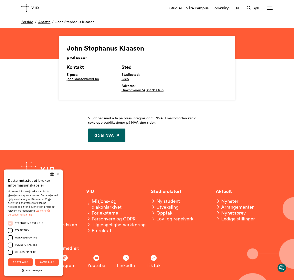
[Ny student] (165, 201)
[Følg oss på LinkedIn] (126, 261)
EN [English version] (236, 7)
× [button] (57, 174)
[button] (33, 270)
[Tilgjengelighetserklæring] (116, 224)
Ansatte (44, 21)
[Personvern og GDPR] (111, 219)
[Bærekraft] (99, 230)
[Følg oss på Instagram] (65, 261)
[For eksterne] (102, 213)
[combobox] (52, 174)
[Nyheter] (227, 201)
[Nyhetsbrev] (231, 213)
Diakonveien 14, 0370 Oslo (142, 90)
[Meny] (270, 7)
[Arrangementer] (235, 207)
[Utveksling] (165, 207)
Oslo (125, 78)
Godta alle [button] (20, 262)
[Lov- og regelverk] (172, 219)
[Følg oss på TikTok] (154, 261)
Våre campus (197, 7)
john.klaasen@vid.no (83, 78)
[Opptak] (162, 213)
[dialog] (33, 222)
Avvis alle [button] (47, 262)
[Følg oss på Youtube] (96, 261)
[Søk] (253, 7)
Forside (27, 21)
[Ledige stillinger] (235, 219)
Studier (175, 7)
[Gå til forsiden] (30, 8)
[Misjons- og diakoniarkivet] (114, 204)
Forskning (221, 7)
